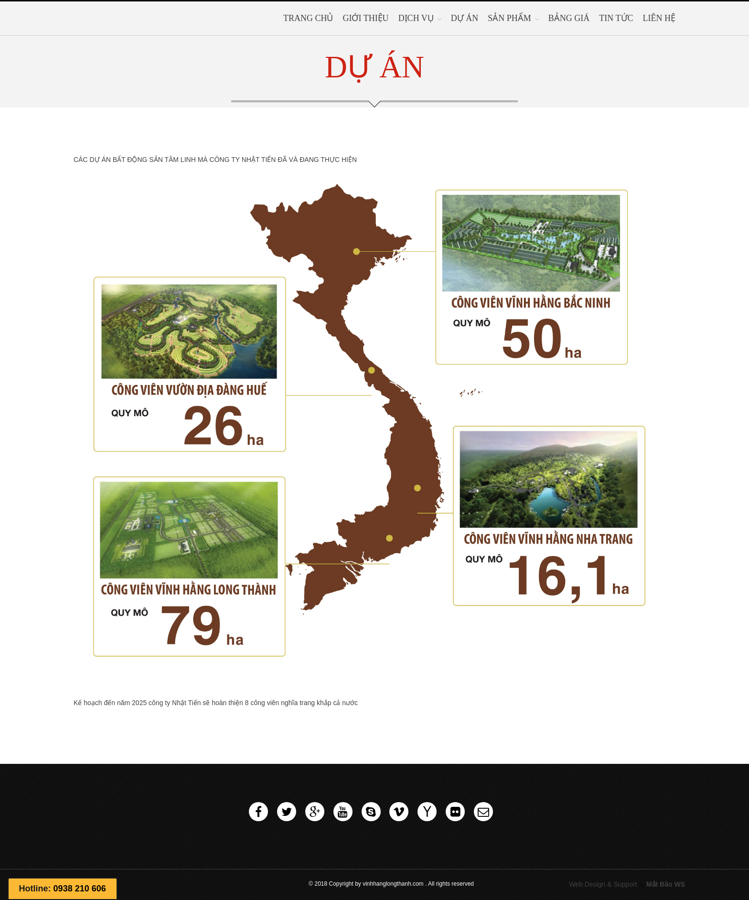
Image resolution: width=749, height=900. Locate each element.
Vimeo (398, 811)
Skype (371, 811)
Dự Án (465, 18)
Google (314, 811)
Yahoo (427, 811)
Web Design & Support (603, 884)
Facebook (258, 811)
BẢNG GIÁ (569, 18)
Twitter (286, 811)
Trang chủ (308, 18)
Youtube (343, 811)
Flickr (455, 811)
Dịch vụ (416, 18)
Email (483, 811)
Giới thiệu (365, 18)
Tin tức (616, 18)
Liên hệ (659, 18)
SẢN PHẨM (509, 18)
